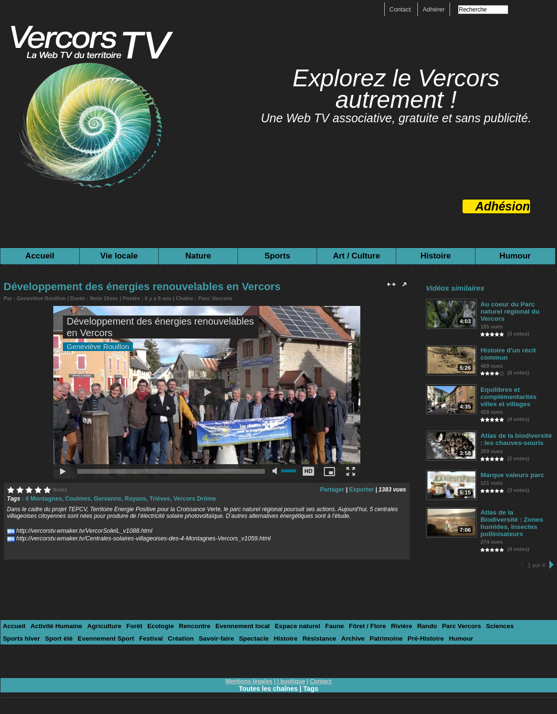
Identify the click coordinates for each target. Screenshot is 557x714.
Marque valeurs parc (511, 475)
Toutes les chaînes (268, 681)
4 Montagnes (42, 498)
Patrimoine (335, 631)
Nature (198, 255)
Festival (106, 631)
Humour (515, 255)
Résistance (270, 631)
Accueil (39, 255)
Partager (333, 489)
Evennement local (236, 619)
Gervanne (104, 498)
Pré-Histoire (373, 631)
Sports (277, 255)
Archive (302, 631)
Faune (326, 619)
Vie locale (119, 255)
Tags (311, 681)
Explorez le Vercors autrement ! (396, 89)
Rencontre (189, 619)
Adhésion (502, 206)
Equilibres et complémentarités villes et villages (516, 397)
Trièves (155, 498)
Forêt (131, 619)
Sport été (16, 631)
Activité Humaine (55, 619)
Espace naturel (290, 619)
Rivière (391, 619)
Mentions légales (249, 674)
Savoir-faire (170, 631)
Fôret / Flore (358, 619)
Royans (131, 498)
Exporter (362, 489)
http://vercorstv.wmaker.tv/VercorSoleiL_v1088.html (81, 530)
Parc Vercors (214, 298)
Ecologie (156, 619)
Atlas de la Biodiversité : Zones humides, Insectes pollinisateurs (515, 520)
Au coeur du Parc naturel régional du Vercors (509, 311)
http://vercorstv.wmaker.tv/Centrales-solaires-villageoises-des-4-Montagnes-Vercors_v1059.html (138, 538)
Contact (401, 9)
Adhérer (434, 9)
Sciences (487, 619)
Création (135, 631)
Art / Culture (356, 255)
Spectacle (206, 631)
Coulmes (76, 498)
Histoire (435, 255)
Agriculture (101, 619)
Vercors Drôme (188, 498)
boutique (293, 674)
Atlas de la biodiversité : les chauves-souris (515, 439)
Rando (416, 619)
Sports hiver (524, 619)
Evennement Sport (62, 631)
